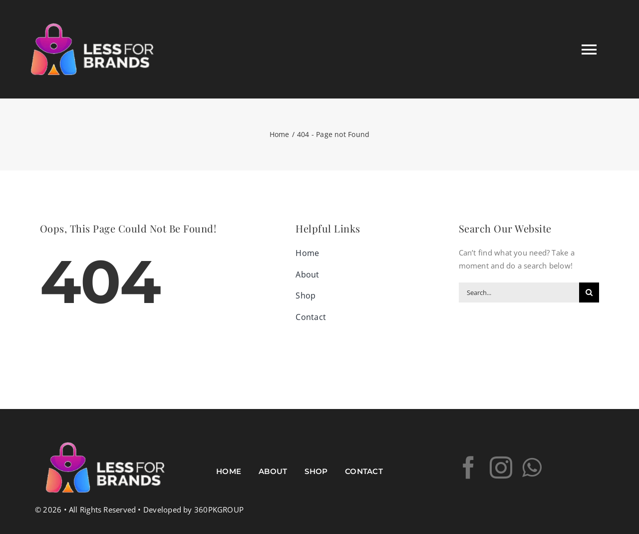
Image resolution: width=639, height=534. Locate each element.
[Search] (589, 292)
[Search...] (519, 292)
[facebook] (468, 467)
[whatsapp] (532, 467)
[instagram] (501, 467)
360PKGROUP (219, 509)
